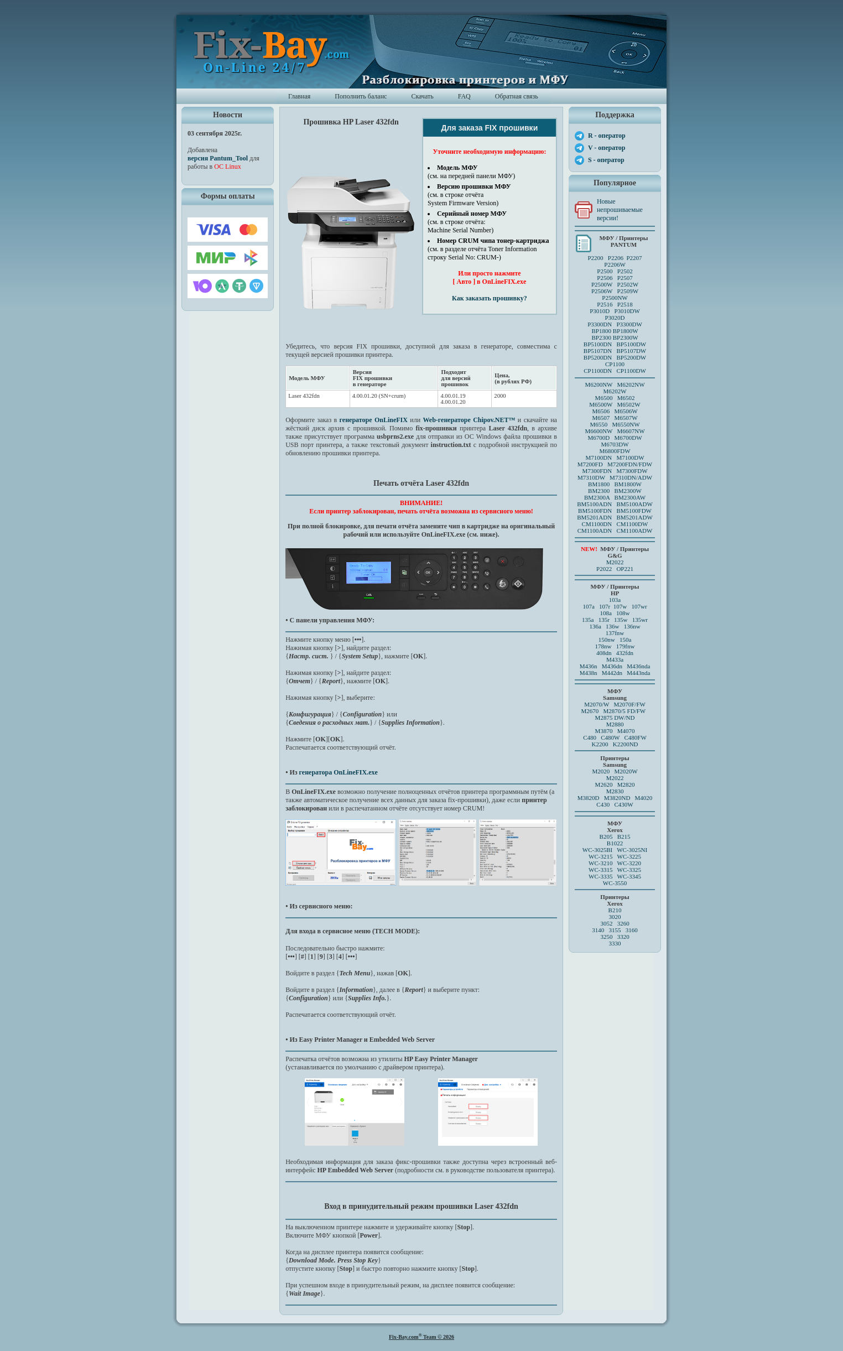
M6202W (614, 391)
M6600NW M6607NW (614, 431)
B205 (606, 836)
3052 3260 (614, 923)
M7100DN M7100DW (615, 457)
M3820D (588, 797)
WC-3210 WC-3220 (615, 863)
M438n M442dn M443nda (615, 672)
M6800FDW (614, 451)
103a (615, 599)
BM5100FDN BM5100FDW (615, 510)
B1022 (615, 843)
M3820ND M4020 (628, 797)
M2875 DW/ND (615, 717)
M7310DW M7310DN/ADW (614, 477)
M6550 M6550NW (614, 424)
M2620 (604, 784)
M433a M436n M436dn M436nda (615, 662)
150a (625, 639)
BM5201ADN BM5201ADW (615, 517)
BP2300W (625, 337)
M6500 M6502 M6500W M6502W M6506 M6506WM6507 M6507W (614, 407)
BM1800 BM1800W (615, 484)
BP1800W (625, 331)
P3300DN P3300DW (614, 324)
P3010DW (626, 311)
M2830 (615, 791)
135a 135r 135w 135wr (615, 619)
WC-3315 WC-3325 (615, 869)
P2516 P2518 (615, 304)
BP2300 (601, 337)
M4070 (626, 731)
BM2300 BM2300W (615, 490)
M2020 (601, 771)
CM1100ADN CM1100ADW (615, 530)
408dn (604, 652)
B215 (624, 836)
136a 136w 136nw (614, 626)
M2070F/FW (629, 704)
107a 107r (596, 606)
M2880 (615, 724)
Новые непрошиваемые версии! (620, 210)
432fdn (624, 652)
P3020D (615, 317)
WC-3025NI (632, 849)
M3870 (604, 731)
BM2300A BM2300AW (615, 497)
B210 (615, 910)
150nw (607, 639)
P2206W (615, 264)
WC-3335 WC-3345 (615, 876)
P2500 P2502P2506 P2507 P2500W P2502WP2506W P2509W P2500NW (614, 284)
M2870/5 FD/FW (624, 711)
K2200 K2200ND (615, 744)
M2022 (615, 562)
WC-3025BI (597, 849)
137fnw (615, 633)
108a (605, 613)
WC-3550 (615, 883)
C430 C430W (614, 804)
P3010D (600, 311)
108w (622, 613)
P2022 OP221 (614, 568)
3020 (615, 916)
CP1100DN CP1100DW (615, 370)
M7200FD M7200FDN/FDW (614, 464)
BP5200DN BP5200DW (615, 357)
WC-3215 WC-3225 (615, 856)
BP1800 (601, 331)
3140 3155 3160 (615, 930)
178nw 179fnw (615, 646)
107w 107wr (630, 606)
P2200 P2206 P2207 (614, 257)
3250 (606, 936)
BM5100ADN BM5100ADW (615, 504)
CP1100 (615, 364)
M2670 (590, 711)
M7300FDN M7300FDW (614, 470)
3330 (615, 943)
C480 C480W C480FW (615, 737)
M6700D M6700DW (614, 437)
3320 (623, 936)
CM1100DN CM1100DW (615, 524)
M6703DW (614, 444)
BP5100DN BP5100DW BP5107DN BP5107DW (615, 347)
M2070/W (596, 704)
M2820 (626, 784)
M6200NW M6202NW (614, 384)
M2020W (625, 771)
